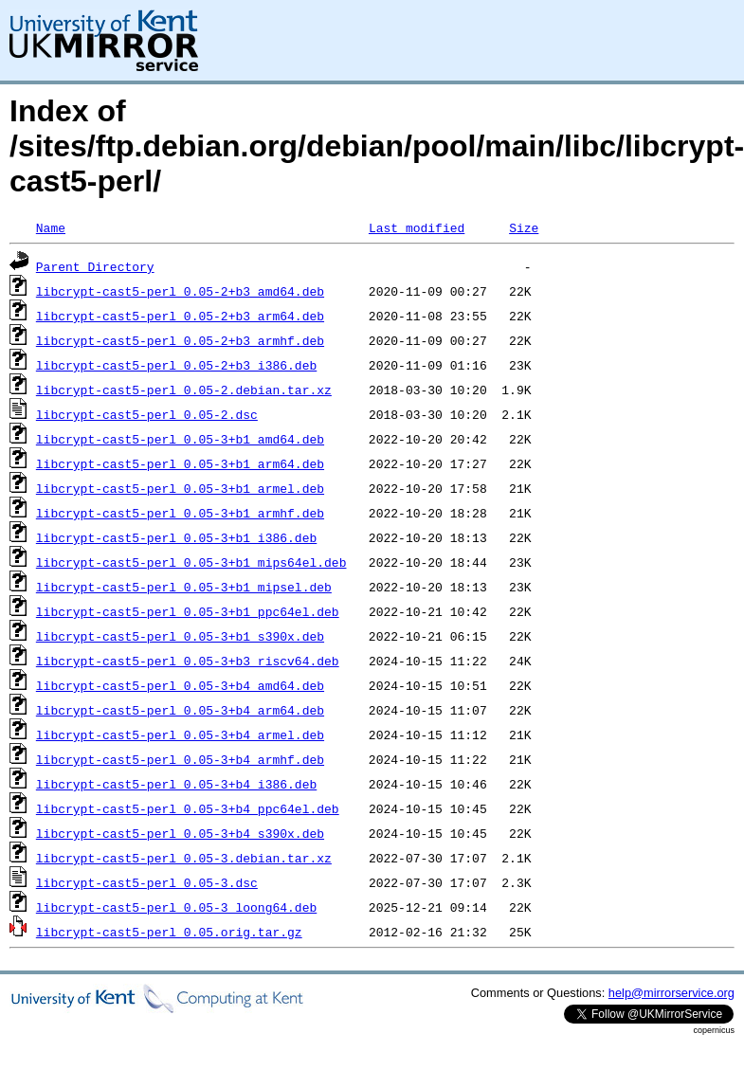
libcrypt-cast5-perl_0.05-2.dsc (147, 414)
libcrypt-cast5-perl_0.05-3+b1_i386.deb (176, 537)
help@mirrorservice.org (671, 993)
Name (50, 227)
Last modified (416, 227)
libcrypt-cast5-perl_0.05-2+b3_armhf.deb (180, 340)
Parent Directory (95, 266)
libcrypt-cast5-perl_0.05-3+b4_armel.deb (180, 734)
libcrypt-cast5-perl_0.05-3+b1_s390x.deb (180, 635)
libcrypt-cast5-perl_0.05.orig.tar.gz (169, 931)
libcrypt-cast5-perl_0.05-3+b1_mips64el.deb (191, 562)
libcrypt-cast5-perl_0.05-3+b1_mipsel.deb (184, 586)
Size (523, 227)
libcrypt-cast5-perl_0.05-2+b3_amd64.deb (180, 290)
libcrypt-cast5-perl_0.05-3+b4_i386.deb (176, 783)
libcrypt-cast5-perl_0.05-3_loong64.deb (176, 907)
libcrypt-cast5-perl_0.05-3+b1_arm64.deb (180, 463)
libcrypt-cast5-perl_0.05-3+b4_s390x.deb (180, 833)
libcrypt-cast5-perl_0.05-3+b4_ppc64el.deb (187, 808)
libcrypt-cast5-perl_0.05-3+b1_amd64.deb (180, 438)
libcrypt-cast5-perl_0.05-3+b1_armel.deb (180, 488)
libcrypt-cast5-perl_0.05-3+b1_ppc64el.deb (187, 611)
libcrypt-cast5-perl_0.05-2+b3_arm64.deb (180, 315)
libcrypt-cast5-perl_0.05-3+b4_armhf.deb (180, 759)
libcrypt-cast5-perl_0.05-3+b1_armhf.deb (180, 512)
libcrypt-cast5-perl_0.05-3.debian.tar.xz (184, 857)
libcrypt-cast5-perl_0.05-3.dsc (147, 882)
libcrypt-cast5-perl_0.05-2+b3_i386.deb (176, 364)
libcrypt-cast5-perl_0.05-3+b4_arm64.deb (180, 709)
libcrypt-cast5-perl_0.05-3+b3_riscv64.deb (187, 660)
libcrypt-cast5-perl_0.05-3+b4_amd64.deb (180, 685)
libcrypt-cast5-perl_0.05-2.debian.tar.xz (184, 389)
